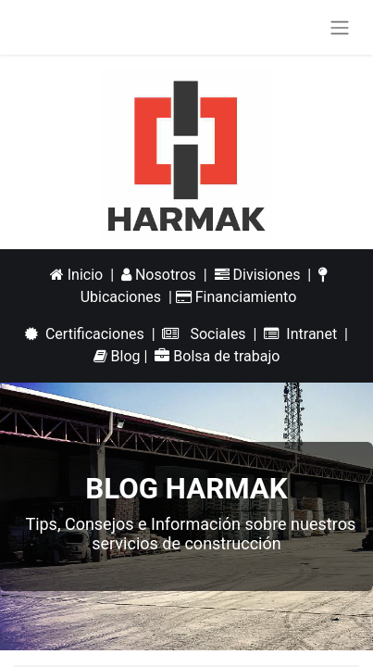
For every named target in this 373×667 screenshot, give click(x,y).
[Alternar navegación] (339, 27)
